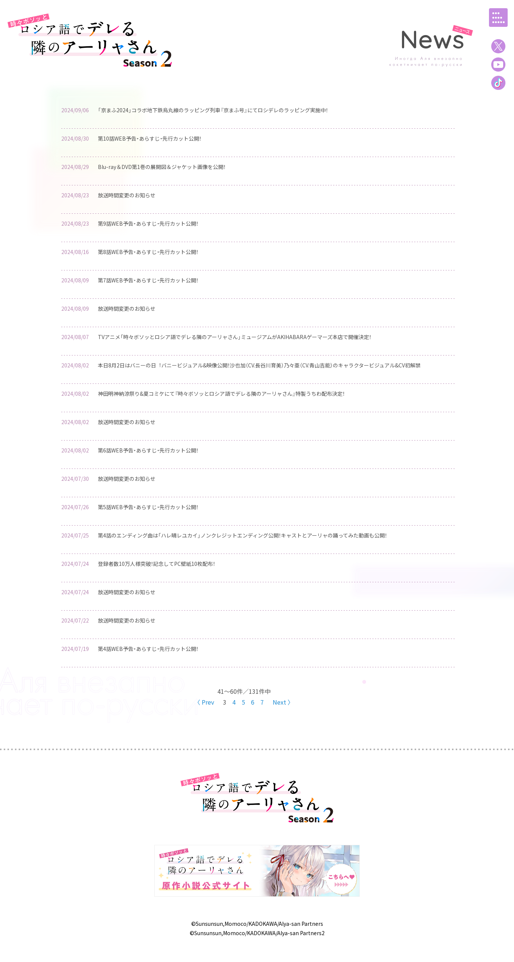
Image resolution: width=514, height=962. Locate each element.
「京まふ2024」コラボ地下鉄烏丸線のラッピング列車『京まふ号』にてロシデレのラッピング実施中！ (213, 110)
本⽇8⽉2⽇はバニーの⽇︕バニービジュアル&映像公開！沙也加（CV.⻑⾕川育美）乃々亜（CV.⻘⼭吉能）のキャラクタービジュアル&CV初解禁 (259, 365)
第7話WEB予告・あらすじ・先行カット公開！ (148, 280)
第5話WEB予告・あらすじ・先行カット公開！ (148, 507)
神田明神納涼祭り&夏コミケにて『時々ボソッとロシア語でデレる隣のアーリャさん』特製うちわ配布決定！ (221, 393)
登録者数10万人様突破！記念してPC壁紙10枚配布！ (156, 563)
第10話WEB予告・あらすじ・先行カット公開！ (149, 138)
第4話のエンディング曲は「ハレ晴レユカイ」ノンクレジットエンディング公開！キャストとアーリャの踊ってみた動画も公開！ (242, 535)
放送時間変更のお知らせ (126, 195)
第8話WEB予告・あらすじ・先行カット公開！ (148, 252)
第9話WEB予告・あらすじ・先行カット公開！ (148, 223)
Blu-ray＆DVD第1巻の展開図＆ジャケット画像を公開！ (162, 166)
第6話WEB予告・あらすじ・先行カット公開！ (148, 450)
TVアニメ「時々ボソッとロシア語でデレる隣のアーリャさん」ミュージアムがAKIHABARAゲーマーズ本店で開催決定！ (234, 337)
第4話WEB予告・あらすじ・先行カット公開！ (148, 648)
